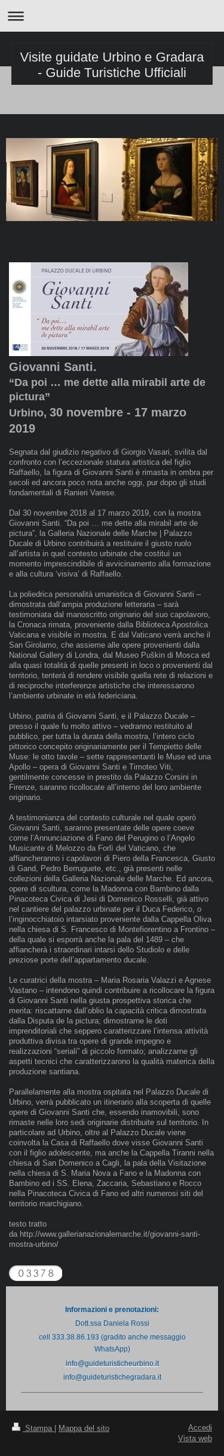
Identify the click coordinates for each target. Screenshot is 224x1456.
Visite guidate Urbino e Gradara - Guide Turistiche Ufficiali (112, 65)
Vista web (195, 1438)
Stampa (33, 1428)
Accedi (200, 1427)
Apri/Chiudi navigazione (112, 16)
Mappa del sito (84, 1428)
